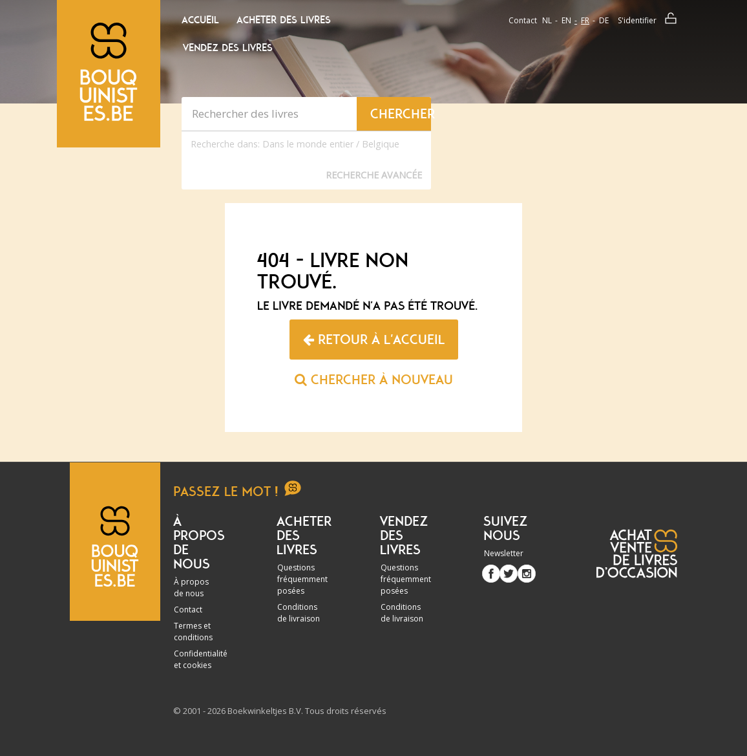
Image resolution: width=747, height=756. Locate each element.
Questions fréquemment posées (302, 579)
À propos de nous (191, 587)
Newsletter (503, 553)
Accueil (200, 20)
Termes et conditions (193, 631)
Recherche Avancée (374, 175)
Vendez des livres (228, 48)
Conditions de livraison (298, 612)
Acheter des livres (284, 20)
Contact (523, 20)
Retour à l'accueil (374, 339)
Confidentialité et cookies (200, 659)
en (566, 20)
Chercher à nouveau (374, 379)
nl (547, 20)
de (604, 20)
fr (585, 20)
